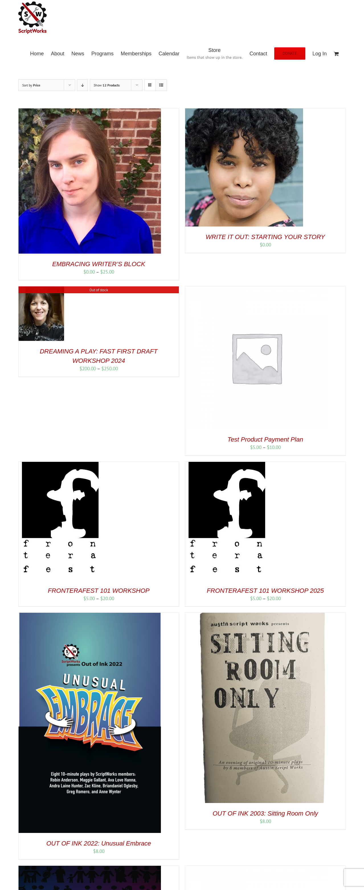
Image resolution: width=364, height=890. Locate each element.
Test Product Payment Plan (265, 439)
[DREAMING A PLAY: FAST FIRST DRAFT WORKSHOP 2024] (41, 289)
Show (107, 85)
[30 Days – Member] (256, 869)
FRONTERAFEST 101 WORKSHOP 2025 (265, 590)
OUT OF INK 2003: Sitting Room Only (265, 813)
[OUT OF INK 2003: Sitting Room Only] (256, 616)
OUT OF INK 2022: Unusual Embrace (98, 843)
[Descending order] (82, 85)
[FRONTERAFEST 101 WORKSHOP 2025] (226, 465)
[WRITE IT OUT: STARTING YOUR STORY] (244, 111)
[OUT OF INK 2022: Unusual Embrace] (90, 616)
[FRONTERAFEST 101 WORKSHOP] (59, 465)
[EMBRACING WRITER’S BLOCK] (90, 111)
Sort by (31, 85)
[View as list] (161, 85)
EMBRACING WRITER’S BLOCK (98, 264)
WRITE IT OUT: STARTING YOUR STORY (265, 236)
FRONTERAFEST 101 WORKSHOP (99, 590)
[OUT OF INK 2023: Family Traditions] (90, 869)
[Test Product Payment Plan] (256, 289)
